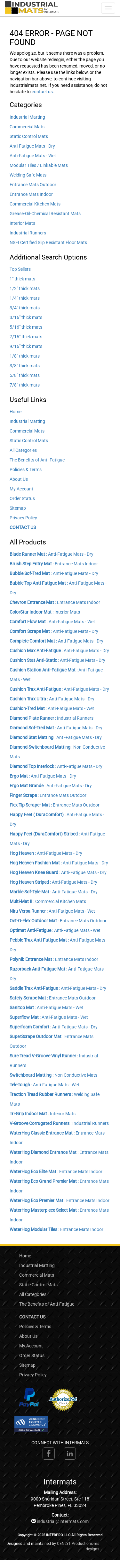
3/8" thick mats (25, 365)
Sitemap (18, 508)
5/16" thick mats (26, 327)
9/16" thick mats (26, 346)
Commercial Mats (27, 126)
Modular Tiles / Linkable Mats (39, 165)
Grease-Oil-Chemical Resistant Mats (45, 213)
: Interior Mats (45, 612)
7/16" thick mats (26, 336)
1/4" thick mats (25, 298)
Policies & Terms (26, 469)
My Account (21, 488)
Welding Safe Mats (28, 175)
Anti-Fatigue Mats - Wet (33, 155)
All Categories (23, 450)
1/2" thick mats (25, 288)
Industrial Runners (28, 232)
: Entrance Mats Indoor (54, 563)
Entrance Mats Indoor (31, 194)
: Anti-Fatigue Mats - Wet (52, 621)
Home (15, 411)
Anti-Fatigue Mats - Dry (32, 146)
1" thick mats (22, 278)
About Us (19, 479)
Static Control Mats (29, 136)
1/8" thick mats (25, 356)
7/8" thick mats (25, 385)
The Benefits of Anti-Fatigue (37, 459)
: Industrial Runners (51, 718)
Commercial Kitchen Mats (35, 203)
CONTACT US (23, 527)
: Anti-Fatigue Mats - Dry (51, 554)
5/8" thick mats (25, 375)
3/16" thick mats (26, 317)
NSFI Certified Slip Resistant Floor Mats (48, 242)
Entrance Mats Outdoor (33, 184)
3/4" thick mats (25, 307)
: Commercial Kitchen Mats (48, 901)
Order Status (22, 498)
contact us (42, 91)
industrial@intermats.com (63, 1521)
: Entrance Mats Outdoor (48, 795)
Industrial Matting (27, 117)
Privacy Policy (23, 517)
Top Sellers (20, 269)
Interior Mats (22, 223)
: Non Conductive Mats (53, 1075)
